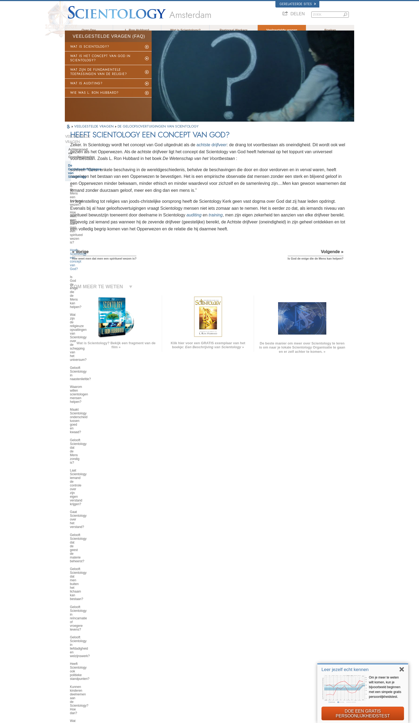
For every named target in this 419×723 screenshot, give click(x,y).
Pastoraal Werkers (234, 30)
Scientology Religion (288, 643)
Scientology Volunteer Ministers (295, 658)
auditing (159, 240)
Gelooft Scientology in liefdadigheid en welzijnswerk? (95, 338)
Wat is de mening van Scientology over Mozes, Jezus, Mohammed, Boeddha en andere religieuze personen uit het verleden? (94, 415)
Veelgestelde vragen (281, 30)
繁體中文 (73, 668)
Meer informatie (207, 663)
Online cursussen (208, 658)
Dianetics (281, 632)
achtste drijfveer (270, 149)
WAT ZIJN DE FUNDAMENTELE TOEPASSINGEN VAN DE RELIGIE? (98, 76)
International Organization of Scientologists (303, 663)
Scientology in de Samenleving (92, 579)
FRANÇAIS (75, 647)
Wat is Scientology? (185, 30)
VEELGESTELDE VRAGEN (94, 131)
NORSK (132, 636)
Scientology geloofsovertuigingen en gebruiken (227, 632)
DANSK (73, 641)
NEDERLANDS (78, 674)
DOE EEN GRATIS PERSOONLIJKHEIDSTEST (363, 713)
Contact (202, 668)
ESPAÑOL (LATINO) (140, 647)
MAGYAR (133, 631)
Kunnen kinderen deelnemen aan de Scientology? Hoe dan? (93, 362)
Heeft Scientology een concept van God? (94, 191)
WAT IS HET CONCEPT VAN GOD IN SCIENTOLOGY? (100, 63)
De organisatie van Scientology (92, 535)
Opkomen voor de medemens (216, 637)
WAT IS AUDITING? (86, 88)
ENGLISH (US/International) (86, 631)
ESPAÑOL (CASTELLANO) (145, 652)
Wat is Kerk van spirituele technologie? (87, 561)
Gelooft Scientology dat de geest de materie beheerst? (93, 304)
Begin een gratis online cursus (294, 653)
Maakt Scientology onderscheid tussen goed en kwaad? (92, 253)
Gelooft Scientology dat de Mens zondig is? (93, 265)
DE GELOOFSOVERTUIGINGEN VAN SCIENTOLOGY (158, 131)
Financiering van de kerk (87, 571)
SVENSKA (134, 641)
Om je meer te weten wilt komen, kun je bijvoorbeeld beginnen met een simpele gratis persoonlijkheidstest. (385, 687)
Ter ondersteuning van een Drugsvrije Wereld (304, 679)
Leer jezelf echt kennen (345, 669)
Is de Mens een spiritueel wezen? (94, 170)
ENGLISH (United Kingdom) (86, 636)
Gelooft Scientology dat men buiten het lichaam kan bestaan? (95, 315)
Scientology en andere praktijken (93, 527)
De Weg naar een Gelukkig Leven (297, 674)
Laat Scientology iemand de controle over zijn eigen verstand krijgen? (93, 278)
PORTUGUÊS (136, 667)
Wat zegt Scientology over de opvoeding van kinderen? (91, 373)
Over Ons (88, 30)
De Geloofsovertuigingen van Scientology (90, 159)
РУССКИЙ (74, 663)
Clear (72, 482)
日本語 (72, 658)
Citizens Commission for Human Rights (300, 694)
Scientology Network (288, 637)
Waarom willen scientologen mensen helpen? (90, 242)
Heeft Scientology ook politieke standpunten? (92, 350)
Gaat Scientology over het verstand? (88, 292)
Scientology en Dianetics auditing (94, 474)
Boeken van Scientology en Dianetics (89, 452)
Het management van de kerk (90, 543)
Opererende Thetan (83, 491)
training (182, 240)
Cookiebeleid (273, 717)
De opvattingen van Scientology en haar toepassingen (92, 517)
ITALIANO (133, 662)
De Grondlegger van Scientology (93, 430)
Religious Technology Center (90, 551)
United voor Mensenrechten (293, 684)
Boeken (330, 30)
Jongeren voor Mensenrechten (295, 689)
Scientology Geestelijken (87, 499)
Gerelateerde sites (298, 4)
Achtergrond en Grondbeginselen (93, 149)
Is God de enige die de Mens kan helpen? (93, 203)
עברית (72, 653)
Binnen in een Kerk (83, 507)
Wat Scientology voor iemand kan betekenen (94, 440)
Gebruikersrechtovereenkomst (304, 717)
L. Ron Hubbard (137, 30)
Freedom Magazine (287, 668)
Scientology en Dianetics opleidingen (87, 464)
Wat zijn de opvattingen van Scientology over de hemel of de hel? (93, 398)
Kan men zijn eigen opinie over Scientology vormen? (92, 385)
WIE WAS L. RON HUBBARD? (94, 97)
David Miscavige (285, 648)
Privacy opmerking (250, 717)
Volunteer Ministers (209, 643)
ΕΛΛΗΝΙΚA (134, 657)
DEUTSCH (75, 679)
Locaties (202, 674)
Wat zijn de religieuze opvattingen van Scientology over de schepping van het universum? (95, 216)
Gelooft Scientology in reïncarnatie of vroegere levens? (94, 327)
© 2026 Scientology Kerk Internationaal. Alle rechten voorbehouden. (109, 717)
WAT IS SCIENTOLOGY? (89, 51)
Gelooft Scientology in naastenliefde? (85, 230)
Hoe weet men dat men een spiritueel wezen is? (89, 180)
